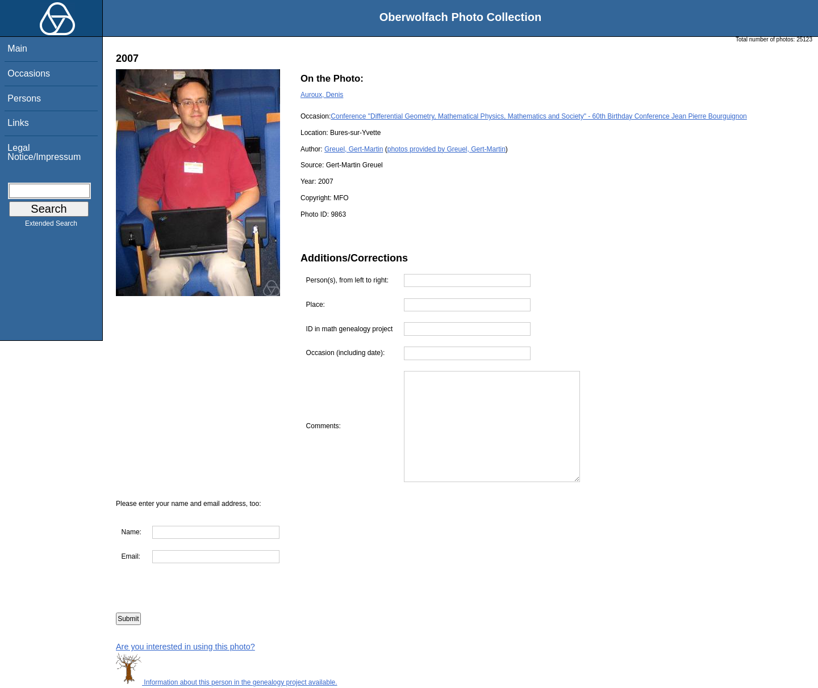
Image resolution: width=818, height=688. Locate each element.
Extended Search (51, 225)
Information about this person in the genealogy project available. (226, 682)
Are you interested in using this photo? (185, 646)
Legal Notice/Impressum (44, 152)
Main (17, 48)
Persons (24, 98)
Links (17, 123)
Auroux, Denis (322, 95)
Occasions (28, 73)
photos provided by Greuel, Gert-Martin (446, 149)
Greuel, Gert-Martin (353, 149)
